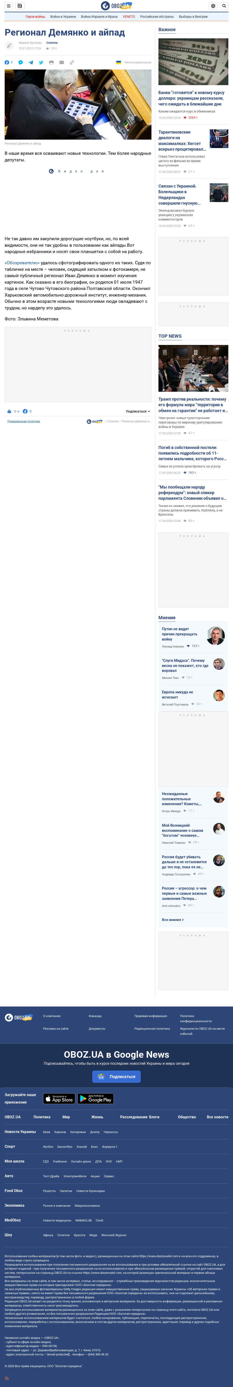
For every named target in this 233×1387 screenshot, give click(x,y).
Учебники (60, 1161)
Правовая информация (150, 1016)
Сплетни (52, 42)
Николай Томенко (173, 842)
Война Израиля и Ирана (99, 16)
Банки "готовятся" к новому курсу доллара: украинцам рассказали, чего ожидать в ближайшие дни (191, 98)
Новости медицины (57, 1220)
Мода (93, 1235)
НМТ (119, 1161)
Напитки (66, 1191)
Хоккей (82, 1146)
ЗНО (109, 1161)
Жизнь (97, 1117)
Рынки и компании (57, 1205)
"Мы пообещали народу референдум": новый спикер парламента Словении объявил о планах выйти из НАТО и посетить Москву (191, 493)
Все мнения (171, 920)
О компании (52, 1016)
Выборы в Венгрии (193, 16)
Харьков (60, 1132)
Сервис (109, 1176)
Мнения (166, 617)
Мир (66, 1117)
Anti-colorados (171, 906)
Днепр (94, 1132)
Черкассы (111, 1132)
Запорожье (78, 1132)
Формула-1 (109, 1146)
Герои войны (35, 16)
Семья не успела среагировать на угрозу (189, 466)
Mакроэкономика (87, 1205)
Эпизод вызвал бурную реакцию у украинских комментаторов (176, 215)
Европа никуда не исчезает (177, 694)
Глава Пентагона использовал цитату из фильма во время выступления (181, 161)
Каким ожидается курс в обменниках (186, 111)
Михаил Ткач (170, 678)
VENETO (129, 16)
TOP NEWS (170, 336)
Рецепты (49, 1191)
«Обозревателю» (22, 262)
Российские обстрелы (157, 16)
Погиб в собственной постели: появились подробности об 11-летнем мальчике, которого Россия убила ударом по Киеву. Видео (193, 453)
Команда (95, 1016)
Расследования (133, 1117)
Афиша (48, 1235)
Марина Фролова (30, 42)
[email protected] (58, 1354)
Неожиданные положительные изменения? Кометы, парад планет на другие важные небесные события (183, 799)
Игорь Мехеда (171, 811)
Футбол (48, 1146)
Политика (42, 1117)
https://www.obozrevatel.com (158, 1256)
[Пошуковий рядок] (224, 5)
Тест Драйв (51, 1176)
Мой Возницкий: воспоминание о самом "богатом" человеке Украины (182, 830)
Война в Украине (63, 16)
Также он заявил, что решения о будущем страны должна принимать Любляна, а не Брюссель (190, 510)
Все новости (217, 1117)
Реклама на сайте (56, 1028)
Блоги (154, 1117)
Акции (95, 1176)
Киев (46, 1132)
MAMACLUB (83, 1220)
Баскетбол (65, 1146)
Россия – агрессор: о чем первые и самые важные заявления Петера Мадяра (184, 893)
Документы (97, 1028)
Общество (187, 1117)
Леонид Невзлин (173, 646)
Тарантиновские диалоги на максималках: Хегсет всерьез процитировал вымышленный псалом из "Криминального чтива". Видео (181, 141)
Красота (79, 1235)
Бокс (94, 1146)
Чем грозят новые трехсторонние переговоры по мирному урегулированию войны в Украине (190, 422)
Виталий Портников (175, 704)
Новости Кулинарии (90, 1191)
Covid (99, 1220)
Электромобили (74, 1176)
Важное (167, 29)
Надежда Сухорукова (176, 874)
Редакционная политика (23, 421)
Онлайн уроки (81, 1161)
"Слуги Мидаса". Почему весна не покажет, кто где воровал (185, 665)
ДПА (98, 1161)
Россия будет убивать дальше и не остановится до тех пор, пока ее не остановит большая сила (184, 862)
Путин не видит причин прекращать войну (179, 634)
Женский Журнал (114, 1235)
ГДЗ (46, 1161)
